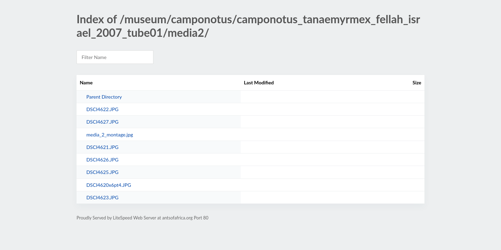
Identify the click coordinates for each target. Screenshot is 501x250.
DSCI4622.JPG (102, 109)
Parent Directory (104, 97)
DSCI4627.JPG (102, 122)
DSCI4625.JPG (102, 172)
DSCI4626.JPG (102, 159)
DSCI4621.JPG (102, 147)
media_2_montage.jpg (109, 135)
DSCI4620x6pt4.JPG (108, 185)
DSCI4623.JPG (102, 197)
